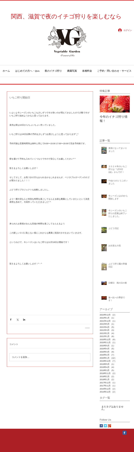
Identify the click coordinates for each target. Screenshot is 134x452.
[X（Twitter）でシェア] (17, 319)
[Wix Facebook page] (124, 433)
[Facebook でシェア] (10, 319)
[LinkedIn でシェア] (24, 319)
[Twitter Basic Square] (105, 425)
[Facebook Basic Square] (101, 425)
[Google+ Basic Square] (109, 425)
